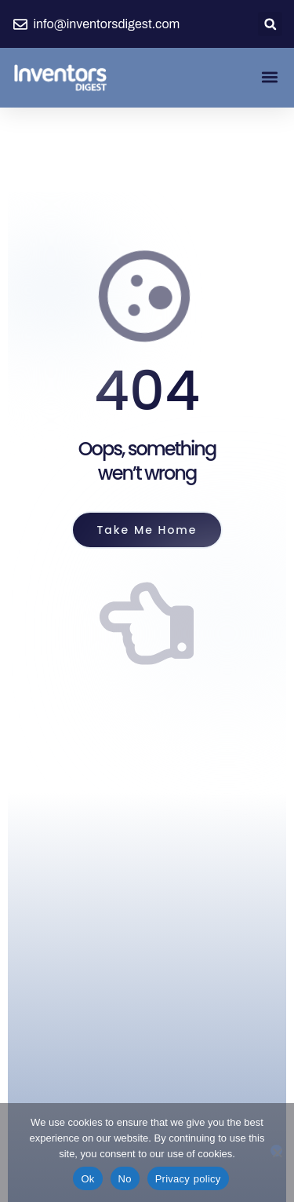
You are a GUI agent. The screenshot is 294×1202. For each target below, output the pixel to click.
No (125, 1179)
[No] (276, 1150)
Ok (87, 1179)
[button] (270, 24)
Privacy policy (188, 1179)
